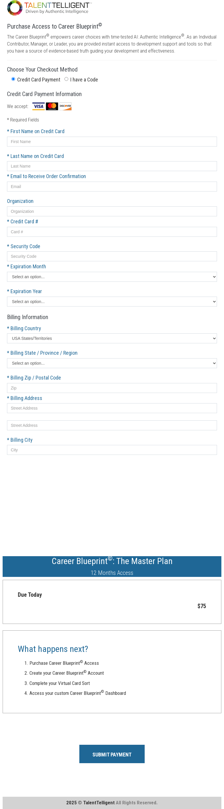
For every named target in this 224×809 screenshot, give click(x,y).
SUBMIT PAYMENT (112, 754)
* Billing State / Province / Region (42, 353)
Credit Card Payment (35, 79)
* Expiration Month (26, 266)
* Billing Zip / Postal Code (34, 378)
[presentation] (51, 729)
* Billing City (20, 440)
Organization (20, 201)
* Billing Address (24, 398)
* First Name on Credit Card (35, 131)
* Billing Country (24, 328)
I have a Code (81, 79)
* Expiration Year (24, 291)
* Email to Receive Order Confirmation (46, 176)
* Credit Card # (22, 221)
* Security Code (23, 246)
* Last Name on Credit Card (35, 156)
